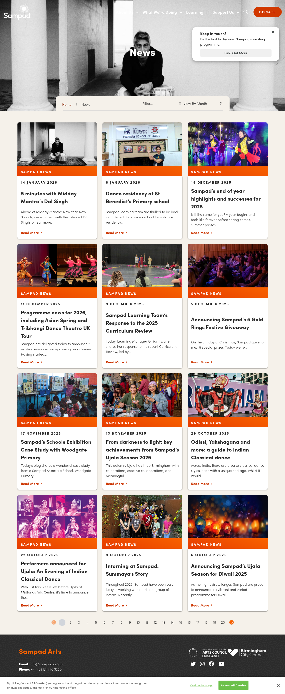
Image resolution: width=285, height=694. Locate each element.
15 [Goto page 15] (180, 622)
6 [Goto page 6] (104, 622)
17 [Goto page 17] (197, 622)
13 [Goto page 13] (163, 622)
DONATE (267, 11)
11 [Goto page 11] (147, 622)
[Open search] (245, 12)
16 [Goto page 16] (189, 622)
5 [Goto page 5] (96, 622)
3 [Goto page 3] (79, 622)
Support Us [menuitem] (223, 12)
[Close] (278, 688)
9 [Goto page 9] (130, 622)
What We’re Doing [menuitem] (159, 12)
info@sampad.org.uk (46, 663)
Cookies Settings (201, 688)
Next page (231, 622)
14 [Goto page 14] (172, 622)
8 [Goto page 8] (121, 622)
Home (67, 104)
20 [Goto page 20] (223, 622)
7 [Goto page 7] (113, 622)
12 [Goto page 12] (155, 622)
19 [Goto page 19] (214, 622)
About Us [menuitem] (124, 12)
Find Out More (235, 52)
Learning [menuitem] (194, 12)
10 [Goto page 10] (138, 622)
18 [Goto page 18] (206, 622)
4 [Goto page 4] (87, 622)
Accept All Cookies (233, 688)
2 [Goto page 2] (70, 622)
